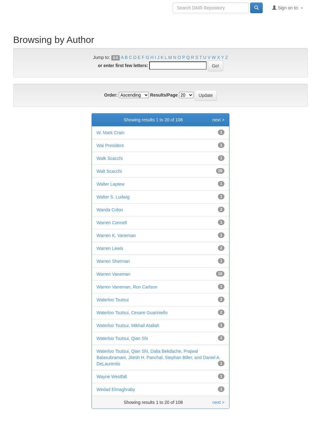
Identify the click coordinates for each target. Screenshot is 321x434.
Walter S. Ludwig (113, 196)
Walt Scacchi (109, 171)
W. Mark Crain (110, 132)
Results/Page (164, 95)
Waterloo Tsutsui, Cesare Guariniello (132, 312)
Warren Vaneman (113, 274)
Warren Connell (112, 222)
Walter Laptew (110, 184)
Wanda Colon (110, 209)
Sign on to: (287, 7)
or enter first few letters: (123, 65)
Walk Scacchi (110, 158)
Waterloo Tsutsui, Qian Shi (122, 338)
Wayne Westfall (112, 376)
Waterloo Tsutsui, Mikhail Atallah (128, 325)
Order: (111, 95)
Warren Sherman (113, 261)
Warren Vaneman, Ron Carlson (127, 286)
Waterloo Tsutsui (113, 299)
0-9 (115, 58)
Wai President (110, 145)
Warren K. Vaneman (116, 235)
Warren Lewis (110, 248)
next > (218, 119)
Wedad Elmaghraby (116, 389)
